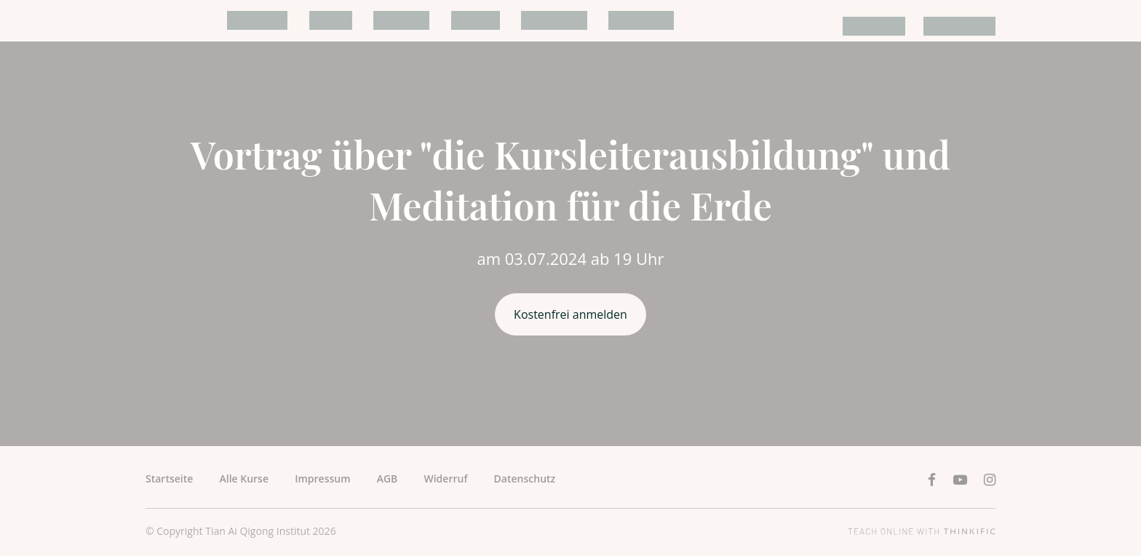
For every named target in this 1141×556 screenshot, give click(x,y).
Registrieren (962, 26)
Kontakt (452, 20)
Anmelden (884, 26)
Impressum (322, 478)
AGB (387, 478)
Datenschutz (525, 478)
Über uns (384, 20)
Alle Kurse (254, 20)
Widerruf (445, 478)
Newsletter (603, 20)
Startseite (169, 478)
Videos (320, 20)
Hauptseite (523, 20)
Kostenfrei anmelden (570, 314)
